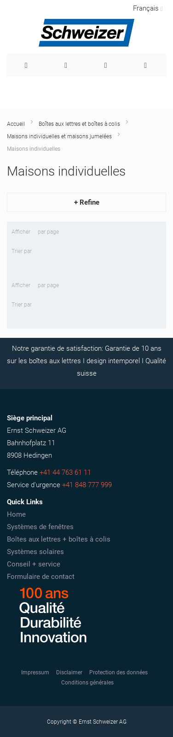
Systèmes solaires (35, 552)
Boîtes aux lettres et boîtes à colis (79, 124)
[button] (147, 8)
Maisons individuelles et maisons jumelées (59, 136)
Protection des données (118, 672)
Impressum (35, 672)
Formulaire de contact (41, 576)
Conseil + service (33, 564)
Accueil (16, 124)
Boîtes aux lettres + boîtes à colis (58, 539)
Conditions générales (87, 682)
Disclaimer (69, 672)
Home (16, 514)
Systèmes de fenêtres (40, 527)
